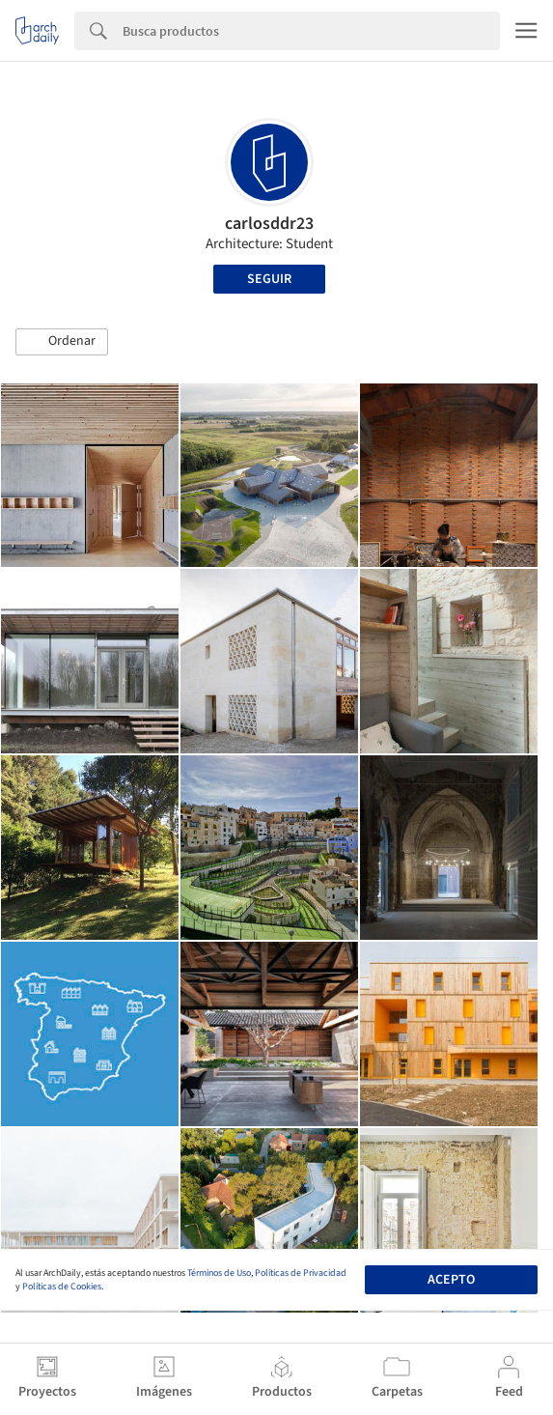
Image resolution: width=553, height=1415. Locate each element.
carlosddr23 (269, 224)
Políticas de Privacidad (300, 1273)
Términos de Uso (219, 1273)
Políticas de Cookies (61, 1286)
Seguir (269, 279)
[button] (61, 341)
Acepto (451, 1279)
